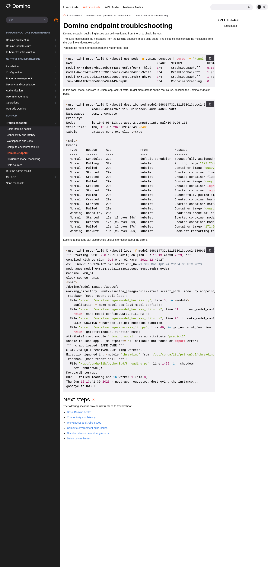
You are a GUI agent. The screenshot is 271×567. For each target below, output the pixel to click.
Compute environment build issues (87, 427)
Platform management (19, 78)
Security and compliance (20, 84)
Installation (12, 66)
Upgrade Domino (16, 108)
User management (17, 96)
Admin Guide (91, 7)
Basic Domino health (19, 128)
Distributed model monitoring (23, 159)
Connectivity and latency (21, 134)
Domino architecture (18, 40)
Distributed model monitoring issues (88, 433)
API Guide (112, 7)
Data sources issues (79, 438)
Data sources (14, 165)
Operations (12, 102)
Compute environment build (23, 146)
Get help (11, 177)
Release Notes (133, 7)
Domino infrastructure (18, 46)
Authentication (14, 90)
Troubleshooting (16, 122)
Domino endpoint (17, 152)
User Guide (70, 7)
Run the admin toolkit (18, 171)
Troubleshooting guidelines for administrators (108, 15)
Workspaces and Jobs (20, 140)
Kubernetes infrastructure (21, 52)
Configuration (14, 72)
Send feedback (15, 183)
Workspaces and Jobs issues (84, 422)
